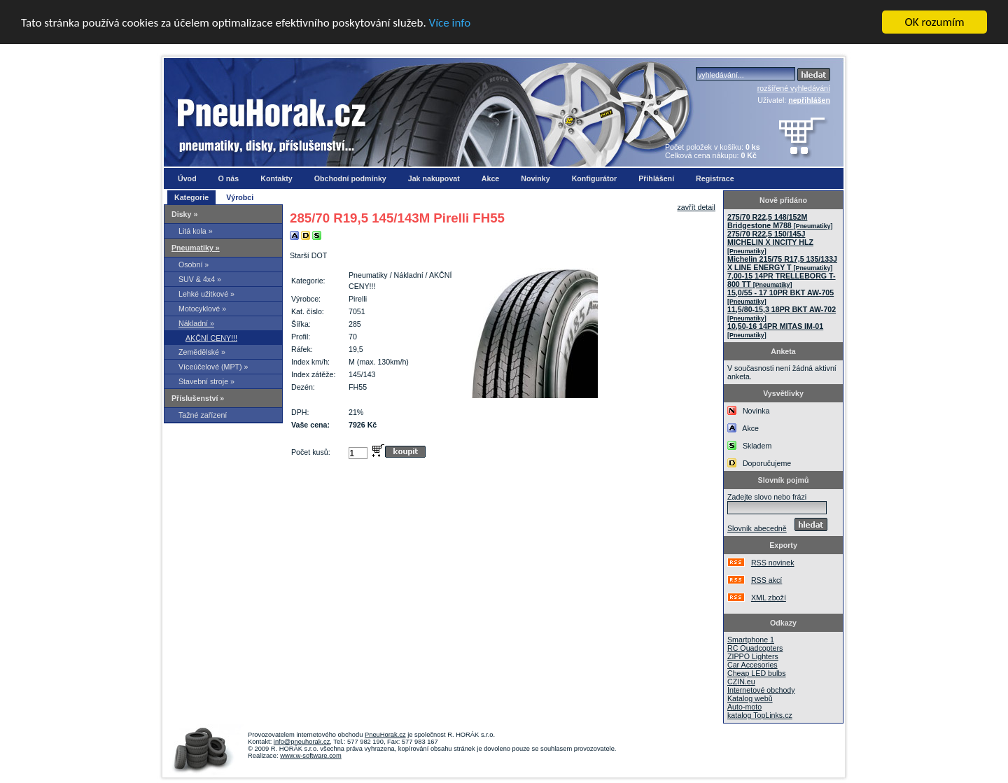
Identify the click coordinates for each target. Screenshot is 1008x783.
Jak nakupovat (434, 178)
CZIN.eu (741, 681)
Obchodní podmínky (350, 178)
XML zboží (768, 597)
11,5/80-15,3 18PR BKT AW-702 (781, 313)
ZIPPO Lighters (752, 656)
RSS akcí (766, 580)
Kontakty (276, 178)
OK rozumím (935, 22)
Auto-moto (744, 707)
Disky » (184, 214)
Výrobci (239, 197)
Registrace (715, 178)
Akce (490, 178)
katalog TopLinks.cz (759, 715)
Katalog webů (750, 698)
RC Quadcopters (755, 648)
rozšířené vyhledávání (793, 88)
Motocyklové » (202, 308)
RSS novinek (772, 562)
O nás (228, 178)
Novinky (535, 178)
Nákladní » (196, 323)
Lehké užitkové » (206, 294)
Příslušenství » (198, 398)
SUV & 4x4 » (199, 279)
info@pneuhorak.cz (302, 741)
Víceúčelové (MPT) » (213, 366)
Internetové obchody (761, 690)
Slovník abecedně (757, 528)
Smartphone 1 (750, 639)
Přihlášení (656, 178)
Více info (450, 22)
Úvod (187, 178)
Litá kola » (195, 231)
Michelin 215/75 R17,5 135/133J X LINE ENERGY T (782, 263)
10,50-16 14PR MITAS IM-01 (775, 330)
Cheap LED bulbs (756, 673)
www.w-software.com (311, 755)
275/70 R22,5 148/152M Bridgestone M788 (779, 221)
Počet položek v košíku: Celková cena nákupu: (712, 151)
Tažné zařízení (202, 415)
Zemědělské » (201, 352)
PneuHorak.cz (385, 734)
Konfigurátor (594, 178)
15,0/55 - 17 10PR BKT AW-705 (780, 296)
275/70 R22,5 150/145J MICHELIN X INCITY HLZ (770, 242)
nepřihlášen (809, 100)
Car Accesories (752, 665)
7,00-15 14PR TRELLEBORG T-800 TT (781, 279)
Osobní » (193, 264)
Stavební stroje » (206, 381)
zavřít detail (697, 207)
